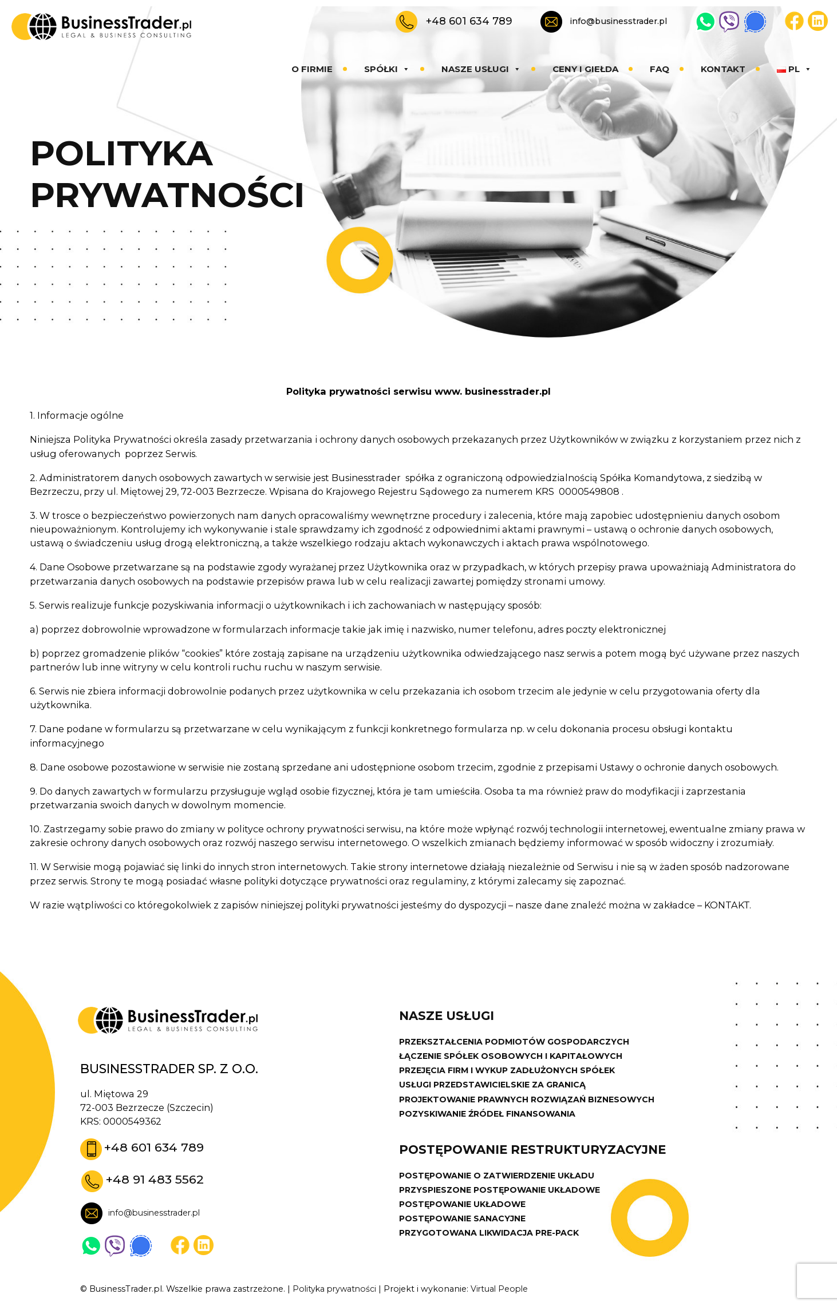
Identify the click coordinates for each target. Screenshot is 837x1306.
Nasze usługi (481, 68)
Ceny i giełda (585, 68)
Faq (659, 68)
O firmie (312, 68)
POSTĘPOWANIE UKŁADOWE (463, 1206)
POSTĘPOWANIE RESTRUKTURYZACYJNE (534, 1152)
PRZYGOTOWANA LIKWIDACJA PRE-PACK (491, 1235)
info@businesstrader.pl (618, 21)
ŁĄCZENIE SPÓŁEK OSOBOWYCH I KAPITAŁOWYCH (512, 1056)
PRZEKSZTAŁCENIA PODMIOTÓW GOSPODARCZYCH (516, 1042)
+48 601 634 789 (469, 21)
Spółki (387, 68)
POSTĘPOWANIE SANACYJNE (463, 1221)
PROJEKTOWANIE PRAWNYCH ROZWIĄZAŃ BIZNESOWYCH (530, 1100)
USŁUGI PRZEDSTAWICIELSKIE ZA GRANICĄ (494, 1086)
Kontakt (723, 68)
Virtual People (504, 1289)
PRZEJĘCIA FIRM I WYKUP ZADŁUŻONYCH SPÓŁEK (510, 1071)
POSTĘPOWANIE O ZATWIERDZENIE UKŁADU (498, 1177)
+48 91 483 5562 (155, 1180)
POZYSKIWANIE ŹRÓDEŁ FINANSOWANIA (489, 1115)
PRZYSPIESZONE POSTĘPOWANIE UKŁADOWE (502, 1192)
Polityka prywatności (336, 1289)
